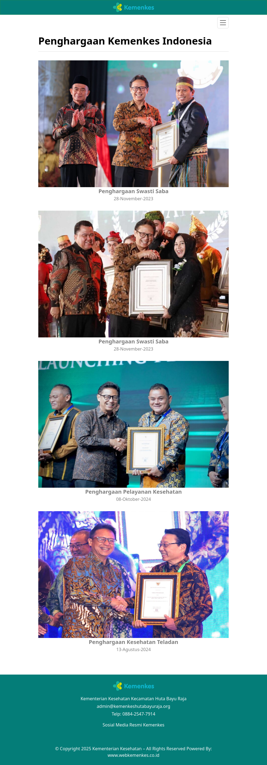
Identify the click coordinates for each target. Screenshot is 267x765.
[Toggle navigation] (223, 22)
